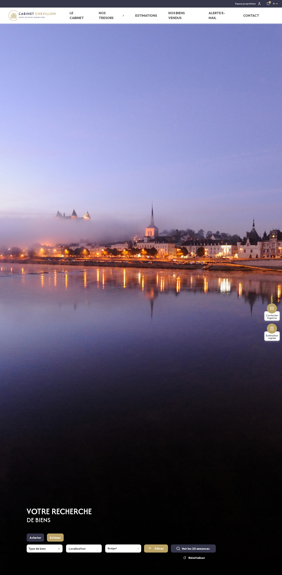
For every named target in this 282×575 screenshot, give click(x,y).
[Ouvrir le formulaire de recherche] (156, 550)
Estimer (55, 539)
